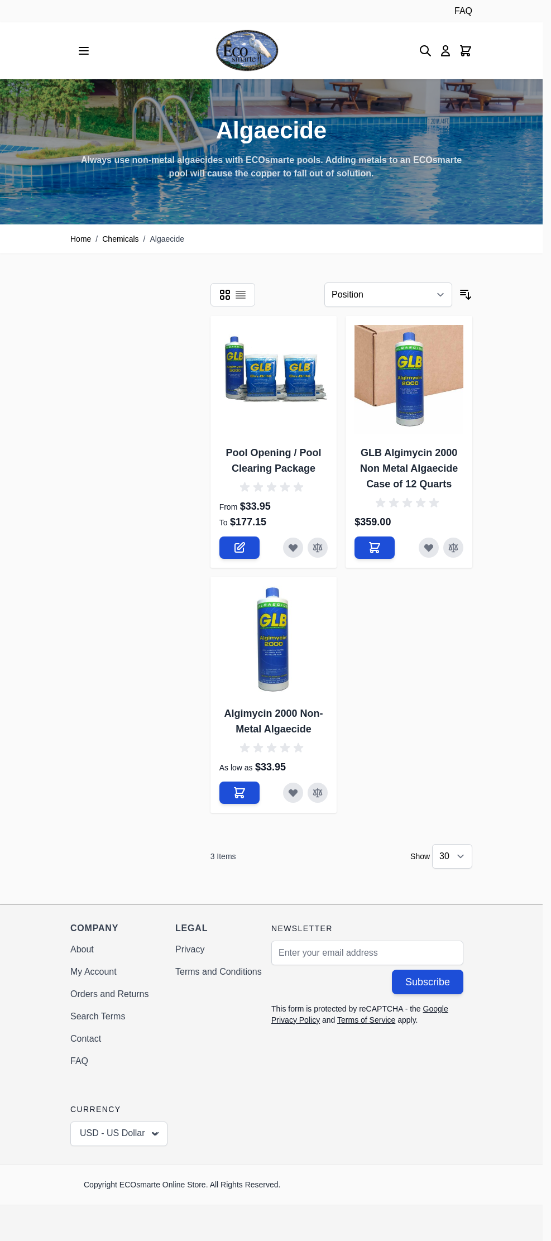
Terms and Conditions (218, 971)
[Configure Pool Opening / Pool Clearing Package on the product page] (239, 547)
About (82, 949)
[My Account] (445, 51)
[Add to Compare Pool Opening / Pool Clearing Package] (318, 548)
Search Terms (97, 1016)
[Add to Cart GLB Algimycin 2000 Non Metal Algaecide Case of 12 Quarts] (374, 547)
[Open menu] (83, 50)
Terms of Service (366, 1019)
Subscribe (427, 982)
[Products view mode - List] (240, 294)
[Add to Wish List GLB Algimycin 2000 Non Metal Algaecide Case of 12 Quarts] (429, 548)
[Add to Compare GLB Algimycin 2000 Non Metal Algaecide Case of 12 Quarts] (453, 548)
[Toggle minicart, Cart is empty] (466, 51)
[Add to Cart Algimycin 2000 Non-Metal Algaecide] (239, 793)
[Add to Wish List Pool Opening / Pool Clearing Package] (293, 548)
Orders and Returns (109, 994)
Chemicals (120, 238)
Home (80, 238)
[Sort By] (388, 294)
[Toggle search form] (425, 51)
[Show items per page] (452, 856)
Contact (85, 1038)
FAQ (463, 11)
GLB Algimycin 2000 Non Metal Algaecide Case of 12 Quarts (409, 468)
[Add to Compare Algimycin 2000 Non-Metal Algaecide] (318, 793)
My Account (93, 971)
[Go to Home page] (247, 50)
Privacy (189, 949)
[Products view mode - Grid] (225, 294)
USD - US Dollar (120, 1133)
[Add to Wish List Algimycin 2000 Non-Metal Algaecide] (293, 793)
